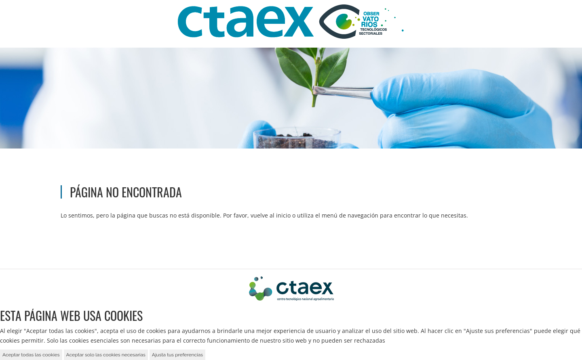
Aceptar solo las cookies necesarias (106, 355)
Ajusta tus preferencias (177, 355)
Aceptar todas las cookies (31, 355)
